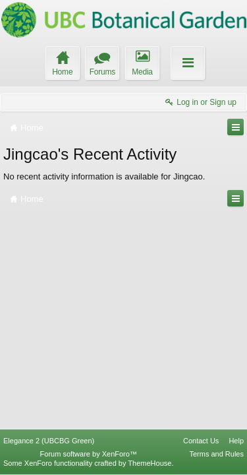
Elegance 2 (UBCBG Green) (48, 441)
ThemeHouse (149, 463)
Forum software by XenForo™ (88, 454)
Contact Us (201, 441)
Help (236, 441)
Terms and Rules (216, 454)
